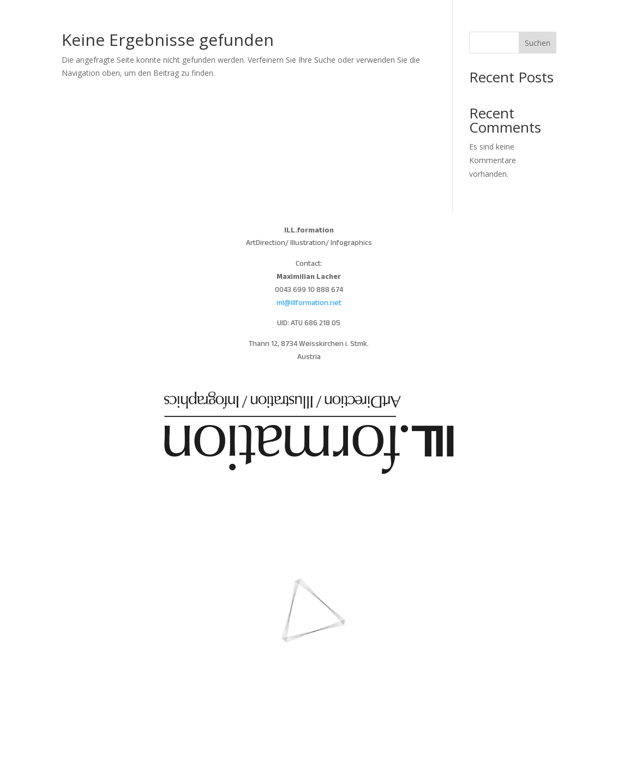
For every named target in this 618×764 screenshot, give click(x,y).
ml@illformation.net (309, 303)
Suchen (537, 43)
